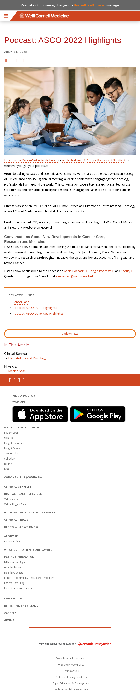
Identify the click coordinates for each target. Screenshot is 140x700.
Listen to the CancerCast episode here (30, 160)
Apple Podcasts (74, 271)
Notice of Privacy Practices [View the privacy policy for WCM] (71, 677)
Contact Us (13, 598)
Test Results (11, 453)
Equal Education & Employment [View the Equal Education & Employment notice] (71, 683)
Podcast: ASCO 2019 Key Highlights (38, 313)
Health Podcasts (13, 572)
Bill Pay (8, 464)
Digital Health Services (23, 494)
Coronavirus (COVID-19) (23, 477)
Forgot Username (14, 443)
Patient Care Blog (14, 583)
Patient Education (19, 557)
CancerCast (21, 302)
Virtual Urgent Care (15, 504)
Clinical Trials (16, 520)
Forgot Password (14, 448)
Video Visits (11, 499)
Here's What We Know (21, 527)
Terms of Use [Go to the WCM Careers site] (71, 671)
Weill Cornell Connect (23, 427)
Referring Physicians (21, 606)
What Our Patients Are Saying (28, 550)
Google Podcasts (99, 271)
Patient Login (11, 432)
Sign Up (8, 438)
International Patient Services (29, 512)
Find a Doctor (23, 395)
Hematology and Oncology (27, 358)
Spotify (125, 271)
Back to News (70, 333)
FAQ (6, 469)
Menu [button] (6, 16)
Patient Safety (12, 541)
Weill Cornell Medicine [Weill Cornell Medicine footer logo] (70, 635)
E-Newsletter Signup (15, 562)
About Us (11, 536)
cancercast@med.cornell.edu (75, 276)
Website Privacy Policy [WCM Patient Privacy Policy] (71, 664)
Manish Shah (17, 371)
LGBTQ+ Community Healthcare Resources (29, 578)
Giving (9, 620)
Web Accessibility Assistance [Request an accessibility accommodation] (71, 689)
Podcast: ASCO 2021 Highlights (35, 308)
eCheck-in (10, 458)
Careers (10, 613)
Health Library (12, 567)
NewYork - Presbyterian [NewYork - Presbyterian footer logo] (71, 644)
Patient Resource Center (18, 588)
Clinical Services (17, 486)
